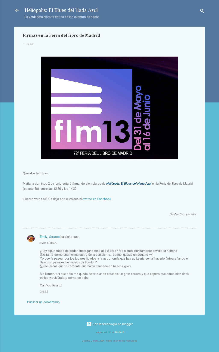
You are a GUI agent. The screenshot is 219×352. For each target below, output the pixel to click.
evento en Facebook (97, 199)
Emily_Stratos (50, 237)
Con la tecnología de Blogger (109, 324)
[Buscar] (202, 11)
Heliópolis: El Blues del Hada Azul (61, 10)
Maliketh (119, 332)
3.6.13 (44, 292)
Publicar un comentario (43, 302)
